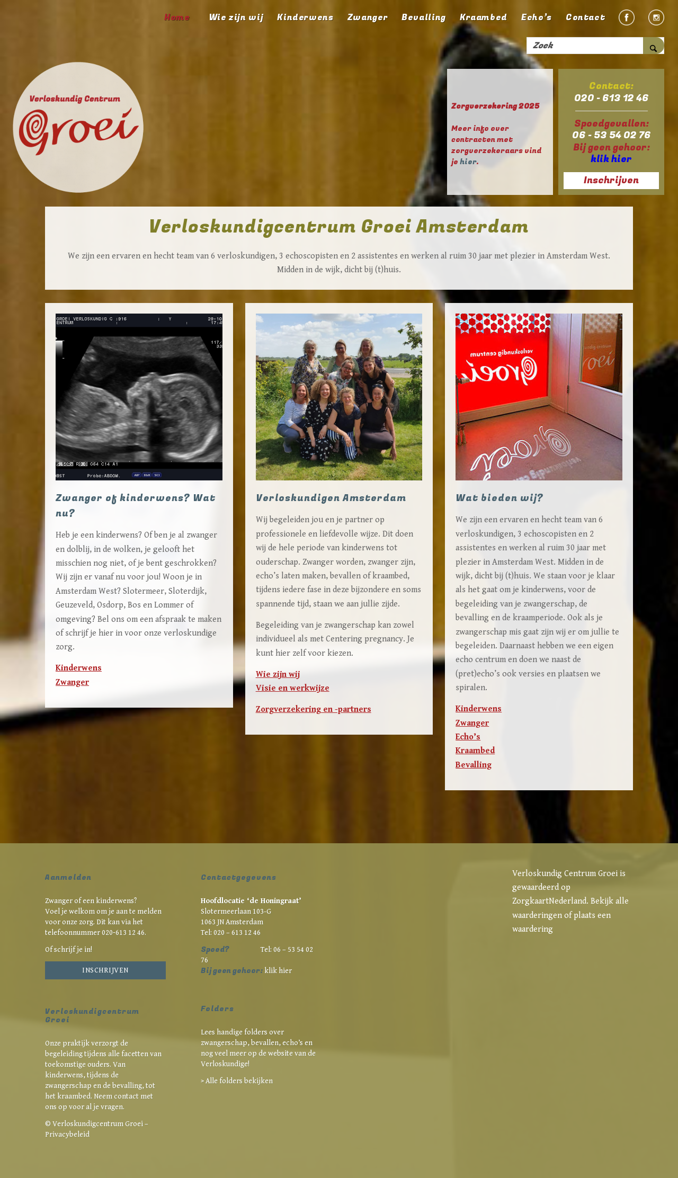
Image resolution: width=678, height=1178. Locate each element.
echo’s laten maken (291, 576)
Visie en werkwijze (292, 688)
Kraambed (475, 751)
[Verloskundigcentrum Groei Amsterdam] (79, 128)
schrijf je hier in (93, 633)
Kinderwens (79, 668)
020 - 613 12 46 (611, 98)
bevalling (127, 1086)
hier (468, 161)
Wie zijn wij (278, 675)
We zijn (469, 520)
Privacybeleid (67, 1134)
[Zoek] (595, 45)
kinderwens (363, 548)
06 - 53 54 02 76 (611, 135)
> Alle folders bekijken (237, 1081)
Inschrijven (105, 970)
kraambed (389, 576)
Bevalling (474, 765)
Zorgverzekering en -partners (313, 709)
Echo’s (468, 737)
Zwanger (72, 682)
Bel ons (110, 619)
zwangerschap (68, 1086)
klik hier (278, 971)
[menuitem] (177, 17)
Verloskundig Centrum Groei (565, 874)
